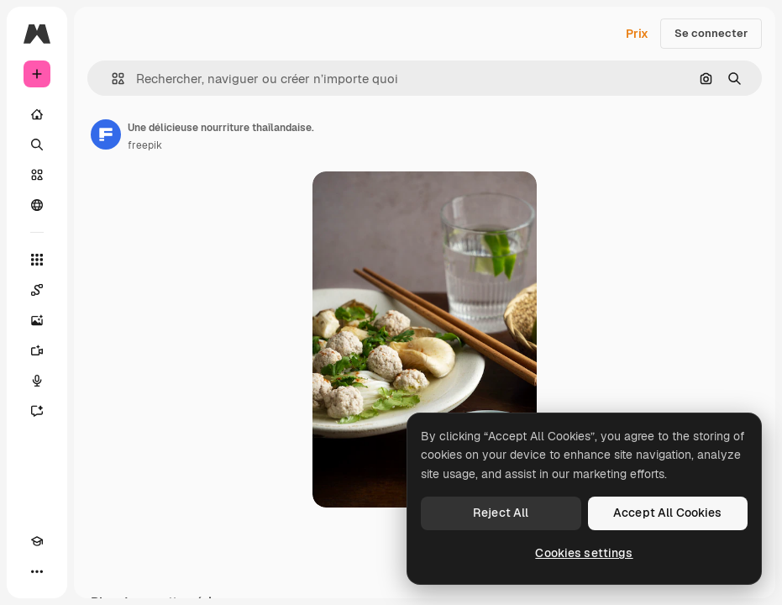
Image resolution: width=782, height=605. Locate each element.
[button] (111, 78)
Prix (637, 33)
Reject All (500, 512)
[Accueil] (37, 114)
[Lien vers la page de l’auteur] (106, 134)
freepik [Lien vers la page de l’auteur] (145, 145)
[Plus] (37, 571)
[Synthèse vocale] (37, 380)
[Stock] (37, 174)
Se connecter (711, 33)
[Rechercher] (37, 144)
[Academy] (37, 541)
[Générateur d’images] (37, 320)
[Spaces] (37, 289)
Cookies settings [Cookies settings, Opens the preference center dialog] (583, 552)
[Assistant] (37, 410)
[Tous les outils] (37, 259)
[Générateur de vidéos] (37, 350)
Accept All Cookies (667, 512)
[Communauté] (37, 205)
